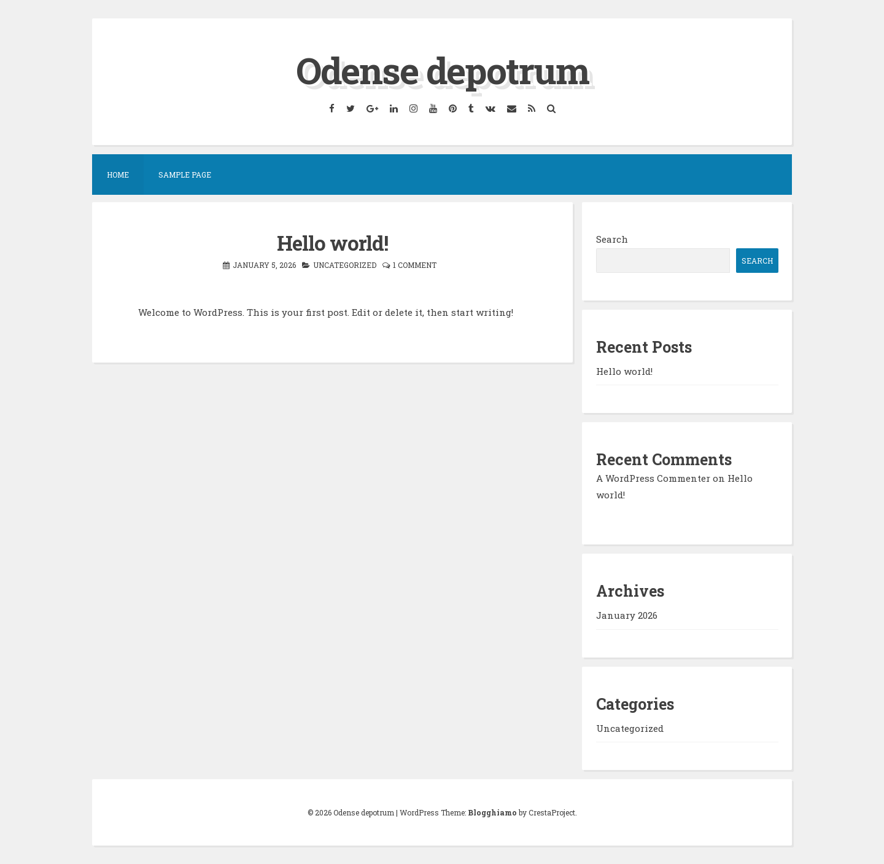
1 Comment (414, 265)
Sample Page (184, 174)
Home (118, 174)
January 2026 (626, 615)
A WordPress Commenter (653, 478)
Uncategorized (344, 265)
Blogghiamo (492, 812)
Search (612, 239)
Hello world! (332, 242)
